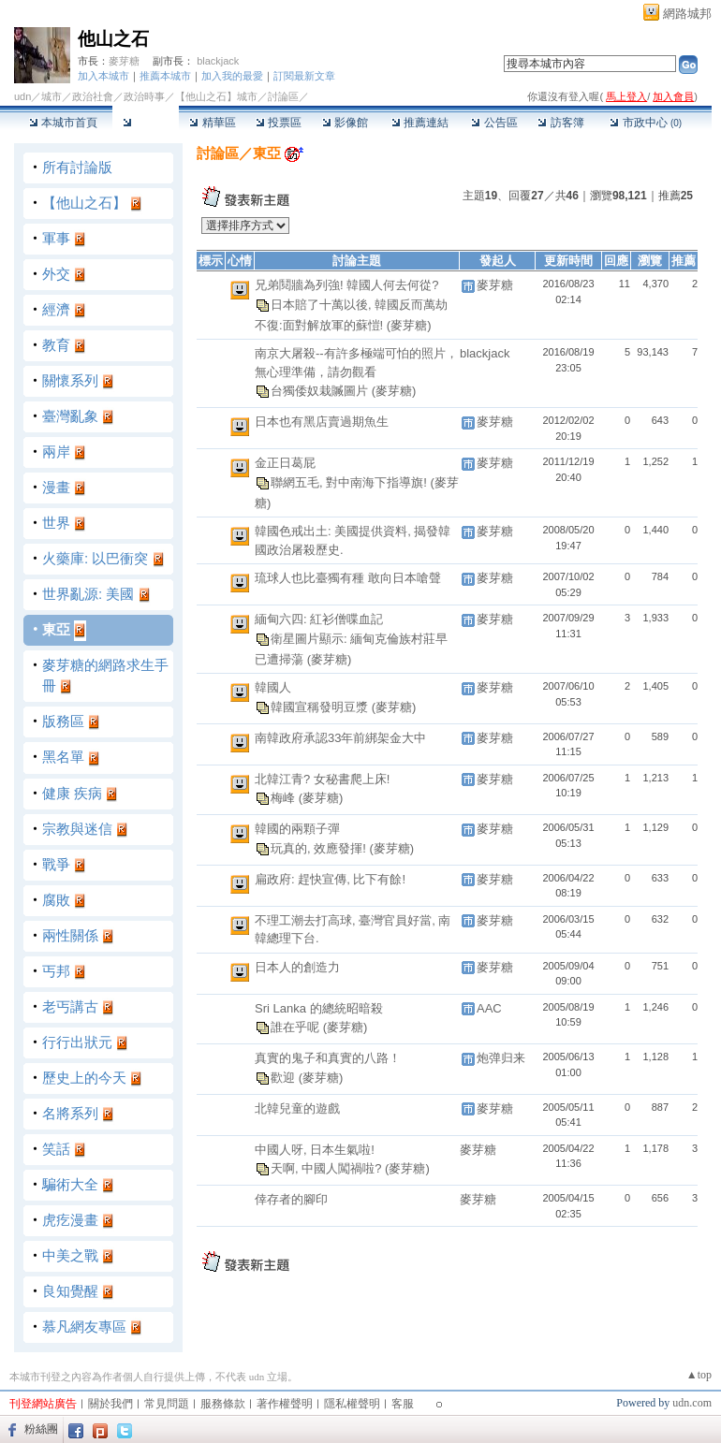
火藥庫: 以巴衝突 (95, 558)
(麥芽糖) (409, 325)
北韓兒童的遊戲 (297, 1108)
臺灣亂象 (70, 416)
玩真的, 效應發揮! (320, 847)
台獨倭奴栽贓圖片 (321, 391)
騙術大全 (70, 1184)
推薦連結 (420, 122)
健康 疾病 (72, 793)
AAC (489, 1008)
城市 (51, 96)
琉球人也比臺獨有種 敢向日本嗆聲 (348, 578)
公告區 (494, 122)
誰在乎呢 (297, 1027)
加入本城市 (103, 75)
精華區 (212, 122)
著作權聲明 (285, 1403)
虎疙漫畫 (70, 1220)
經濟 (56, 309)
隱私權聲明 (352, 1403)
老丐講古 (70, 1006)
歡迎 (285, 1077)
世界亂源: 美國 (88, 594)
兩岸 (56, 451)
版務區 (63, 721)
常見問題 (166, 1403)
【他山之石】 (84, 203)
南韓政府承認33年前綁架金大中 (340, 738)
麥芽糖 (124, 60)
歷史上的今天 (84, 1078)
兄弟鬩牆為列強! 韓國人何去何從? (346, 285)
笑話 (56, 1149)
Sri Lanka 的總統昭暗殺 (319, 1008)
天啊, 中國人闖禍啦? (328, 1168)
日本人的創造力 (297, 967)
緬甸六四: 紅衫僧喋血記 (319, 619)
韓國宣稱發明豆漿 (321, 706)
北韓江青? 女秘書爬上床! (322, 779)
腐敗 (56, 900)
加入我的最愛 (232, 75)
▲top (699, 1374)
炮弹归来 (501, 1058)
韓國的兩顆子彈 (297, 829)
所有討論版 (77, 167)
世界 (56, 523)
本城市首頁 (63, 122)
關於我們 (110, 1403)
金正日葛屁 (285, 463)
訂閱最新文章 (304, 75)
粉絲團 (41, 1429)
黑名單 (63, 757)
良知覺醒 (70, 1291)
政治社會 (92, 96)
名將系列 (70, 1113)
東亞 (56, 629)
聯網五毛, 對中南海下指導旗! (350, 481)
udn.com (692, 1402)
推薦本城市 (165, 75)
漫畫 (56, 487)
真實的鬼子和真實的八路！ (328, 1058)
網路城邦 (687, 14)
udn (22, 96)
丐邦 (56, 971)
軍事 (56, 238)
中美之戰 (70, 1255)
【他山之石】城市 (216, 96)
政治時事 (144, 96)
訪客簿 (560, 122)
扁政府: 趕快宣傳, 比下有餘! (330, 879)
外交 (56, 274)
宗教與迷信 (77, 829)
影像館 (345, 122)
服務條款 (222, 1403)
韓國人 (273, 687)
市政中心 (646, 122)
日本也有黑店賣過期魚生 (322, 422)
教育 (56, 345)
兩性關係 (70, 935)
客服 (402, 1403)
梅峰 (285, 798)
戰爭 (56, 864)
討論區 (146, 122)
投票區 (279, 122)
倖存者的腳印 (291, 1199)
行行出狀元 (77, 1042)
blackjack (218, 60)
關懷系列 (70, 380)
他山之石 (113, 39)
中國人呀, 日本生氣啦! (315, 1150)
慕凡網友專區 (84, 1326)
